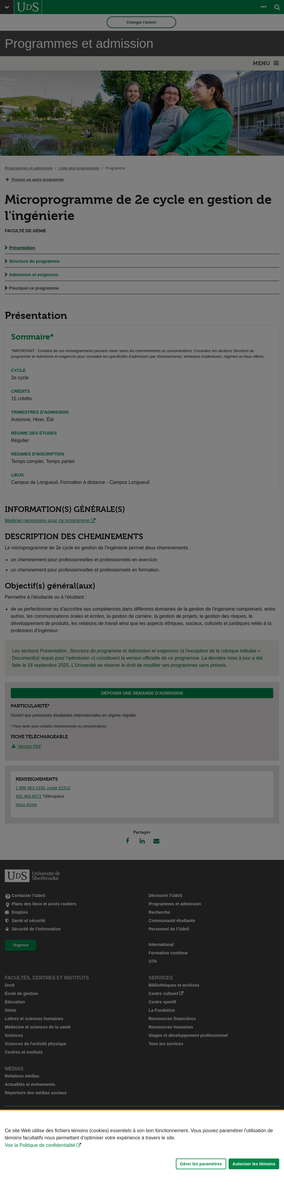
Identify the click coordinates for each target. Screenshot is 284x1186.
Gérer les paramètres (201, 1163)
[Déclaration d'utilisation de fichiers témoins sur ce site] (142, 1148)
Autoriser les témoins (253, 1163)
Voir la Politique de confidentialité (40, 1145)
